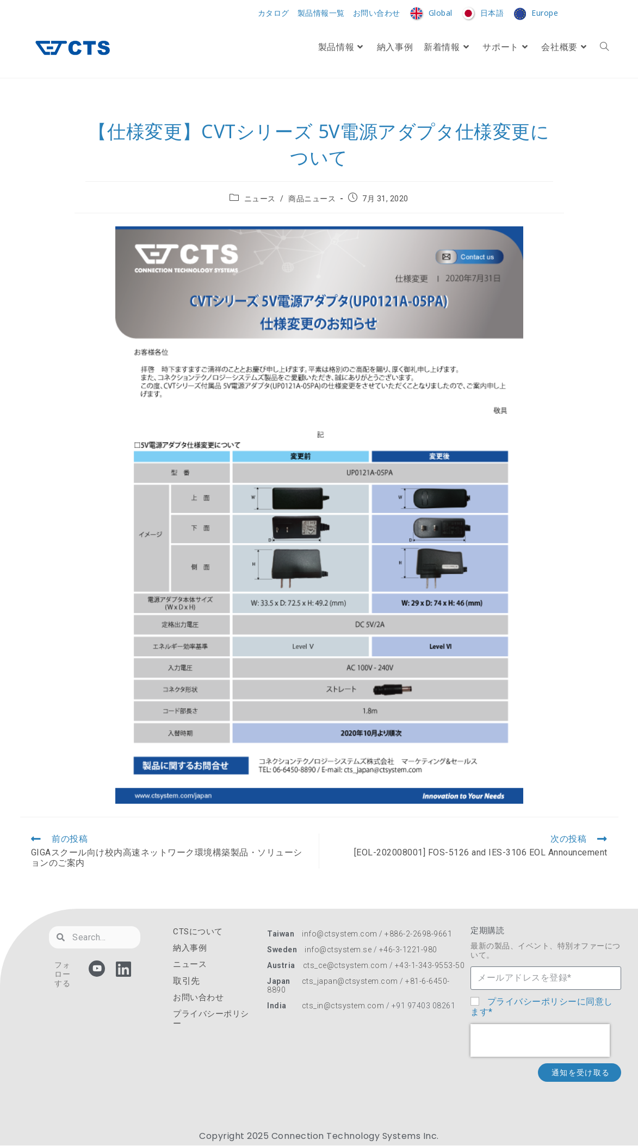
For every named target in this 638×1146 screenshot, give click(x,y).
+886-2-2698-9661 (418, 933)
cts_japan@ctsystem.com (351, 981)
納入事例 (190, 948)
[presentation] (540, 1040)
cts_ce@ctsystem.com (345, 965)
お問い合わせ (376, 13)
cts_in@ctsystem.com (343, 1005)
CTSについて (198, 931)
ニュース (260, 198)
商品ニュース (312, 198)
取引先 (186, 981)
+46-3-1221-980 (408, 949)
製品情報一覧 (321, 13)
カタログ (273, 13)
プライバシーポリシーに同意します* (541, 1006)
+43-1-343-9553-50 (430, 965)
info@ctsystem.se (338, 949)
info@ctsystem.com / (343, 933)
